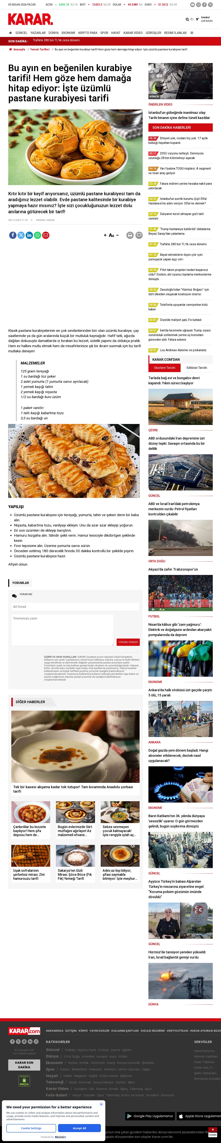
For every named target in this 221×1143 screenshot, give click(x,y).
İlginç (124, 1089)
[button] (105, 235)
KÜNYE (83, 1031)
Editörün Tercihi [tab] (197, 368)
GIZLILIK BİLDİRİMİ (153, 1031)
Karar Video (133, 33)
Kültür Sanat (109, 1076)
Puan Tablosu (204, 1062)
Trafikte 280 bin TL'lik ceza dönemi (56, 41)
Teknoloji (54, 1082)
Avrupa (101, 1056)
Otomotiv (98, 1063)
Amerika (88, 1056)
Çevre (115, 1050)
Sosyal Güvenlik (128, 1063)
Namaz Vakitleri (206, 1056)
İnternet (85, 1082)
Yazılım (120, 1082)
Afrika (122, 1056)
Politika (70, 1050)
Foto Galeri (56, 1095)
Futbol (65, 1069)
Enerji (111, 1063)
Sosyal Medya (103, 1082)
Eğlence (126, 1076)
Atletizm (110, 1069)
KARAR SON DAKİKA (24, 1064)
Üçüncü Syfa (87, 1050)
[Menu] (191, 33)
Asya (112, 1056)
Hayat (115, 33)
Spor (104, 33)
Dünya (54, 33)
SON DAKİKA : (18, 41)
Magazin (80, 1076)
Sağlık (93, 1076)
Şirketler (148, 1063)
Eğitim (126, 1050)
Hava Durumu (204, 1051)
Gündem (80, 1089)
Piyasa (73, 1063)
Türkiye (103, 1050)
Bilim (131, 1082)
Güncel (21, 33)
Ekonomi (68, 33)
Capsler (89, 1095)
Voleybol (95, 1069)
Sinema (101, 1089)
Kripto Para (87, 33)
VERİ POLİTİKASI (177, 1031)
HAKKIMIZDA (54, 1031)
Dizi (91, 1089)
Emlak (84, 1063)
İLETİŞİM (71, 1031)
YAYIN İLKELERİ (99, 1031)
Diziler (67, 1076)
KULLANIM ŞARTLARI (125, 1031)
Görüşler (153, 33)
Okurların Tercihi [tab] (164, 368)
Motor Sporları (129, 1069)
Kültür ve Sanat (132, 1095)
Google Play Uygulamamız (153, 1116)
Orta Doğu (72, 1056)
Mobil (73, 1082)
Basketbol (79, 1069)
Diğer (146, 1069)
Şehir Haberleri (205, 1073)
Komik (113, 1089)
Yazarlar (38, 33)
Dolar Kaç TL (203, 1067)
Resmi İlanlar (175, 33)
